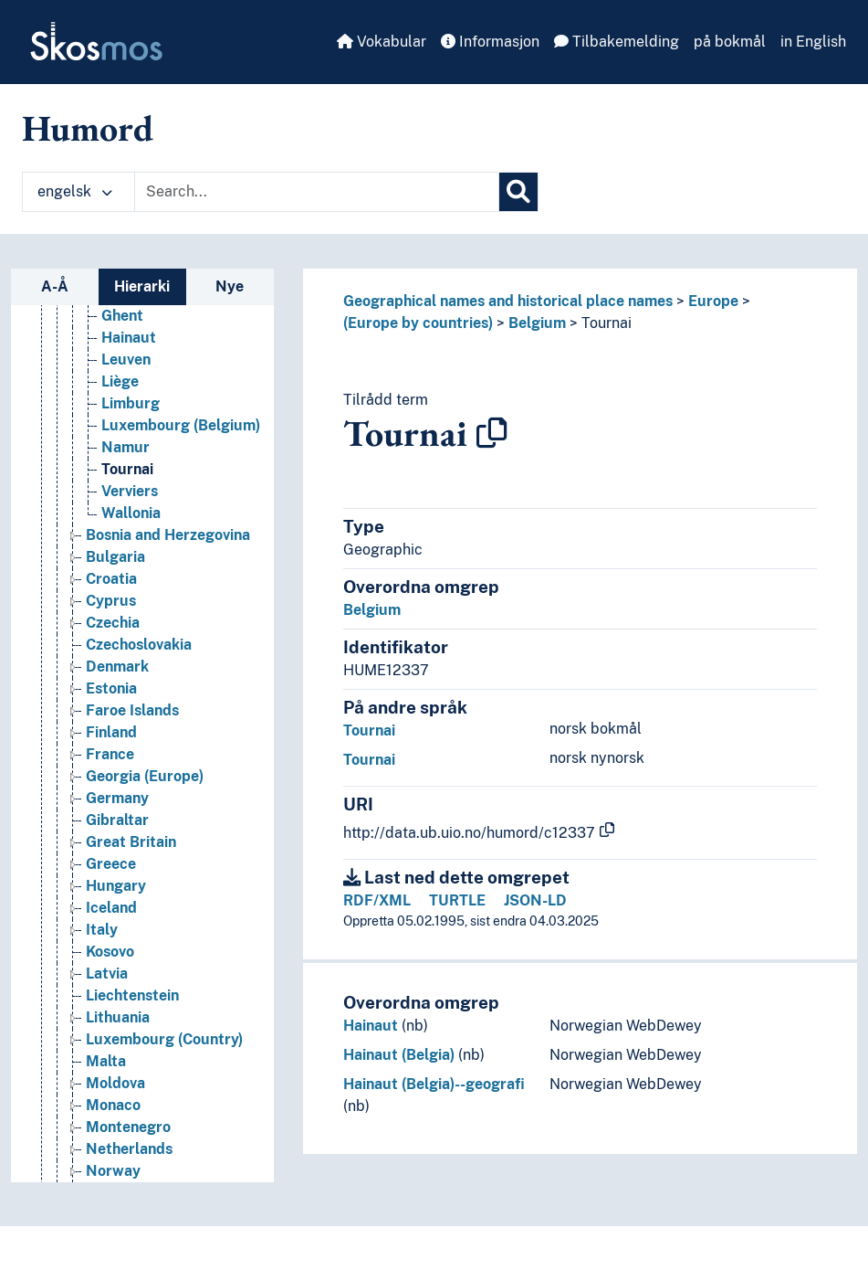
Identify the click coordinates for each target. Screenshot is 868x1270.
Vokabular (381, 41)
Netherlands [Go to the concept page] (129, 1149)
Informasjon (490, 41)
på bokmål (730, 41)
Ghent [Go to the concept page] (122, 315)
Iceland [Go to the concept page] (111, 907)
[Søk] (518, 192)
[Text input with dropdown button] (316, 192)
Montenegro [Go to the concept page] (128, 1127)
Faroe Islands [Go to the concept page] (132, 710)
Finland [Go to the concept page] (111, 732)
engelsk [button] (74, 191)
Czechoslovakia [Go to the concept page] (139, 644)
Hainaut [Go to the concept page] (128, 337)
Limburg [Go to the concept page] (130, 403)
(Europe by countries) (418, 323)
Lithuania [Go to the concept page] (118, 1017)
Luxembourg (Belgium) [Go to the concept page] (180, 425)
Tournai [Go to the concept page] (127, 469)
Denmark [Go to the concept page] (117, 666)
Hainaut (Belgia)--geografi (434, 1084)
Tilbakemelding (616, 41)
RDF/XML (377, 900)
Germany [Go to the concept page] (117, 798)
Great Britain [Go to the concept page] (131, 842)
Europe (713, 301)
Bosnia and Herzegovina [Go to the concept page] (168, 535)
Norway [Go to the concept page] (113, 1171)
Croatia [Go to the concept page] (111, 578)
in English (813, 41)
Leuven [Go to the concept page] (126, 359)
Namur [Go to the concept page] (125, 447)
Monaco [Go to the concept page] (113, 1105)
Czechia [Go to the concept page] (113, 622)
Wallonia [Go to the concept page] (131, 513)
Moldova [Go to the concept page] (115, 1083)
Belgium (537, 323)
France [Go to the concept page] (110, 754)
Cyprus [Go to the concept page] (111, 600)
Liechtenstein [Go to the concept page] (132, 995)
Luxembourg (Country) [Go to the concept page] (164, 1039)
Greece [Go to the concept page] (111, 864)
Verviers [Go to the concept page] (129, 491)
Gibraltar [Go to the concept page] (117, 820)
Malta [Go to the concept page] (106, 1061)
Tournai (606, 323)
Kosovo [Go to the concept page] (110, 951)
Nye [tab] (229, 286)
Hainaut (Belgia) (399, 1055)
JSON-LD (535, 900)
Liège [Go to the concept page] (120, 381)
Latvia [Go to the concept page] (107, 973)
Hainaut (370, 1025)
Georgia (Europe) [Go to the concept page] (145, 776)
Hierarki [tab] (142, 286)
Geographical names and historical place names (508, 301)
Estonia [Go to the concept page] (111, 688)
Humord (87, 128)
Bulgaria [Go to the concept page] (115, 557)
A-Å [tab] (54, 286)
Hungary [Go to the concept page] (116, 885)
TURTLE (457, 900)
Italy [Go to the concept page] (102, 929)
